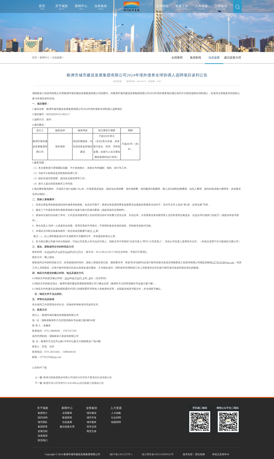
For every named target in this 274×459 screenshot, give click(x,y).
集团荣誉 (43, 426)
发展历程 (43, 431)
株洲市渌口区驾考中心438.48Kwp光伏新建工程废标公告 (73, 383)
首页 (42, 7)
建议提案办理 (232, 57)
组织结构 (43, 417)
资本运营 (91, 426)
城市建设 (91, 413)
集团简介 (43, 413)
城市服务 (91, 422)
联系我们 (43, 440)
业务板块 (101, 7)
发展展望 (43, 435)
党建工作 (182, 7)
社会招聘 (116, 417)
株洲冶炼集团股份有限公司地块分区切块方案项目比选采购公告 (77, 377)
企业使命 (162, 7)
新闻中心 (81, 7)
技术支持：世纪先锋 (194, 454)
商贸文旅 (91, 431)
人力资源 (201, 7)
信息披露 (57, 57)
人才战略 (116, 413)
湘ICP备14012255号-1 (121, 454)
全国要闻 (177, 57)
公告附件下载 (39, 367)
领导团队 (43, 422)
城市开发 (91, 417)
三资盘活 (221, 7)
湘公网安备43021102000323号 (157, 454)
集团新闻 (195, 57)
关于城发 (61, 7)
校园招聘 (116, 422)
